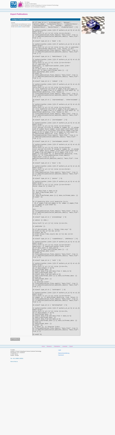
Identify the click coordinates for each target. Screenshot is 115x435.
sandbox (19, 26)
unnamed (64, 416)
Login (59, 419)
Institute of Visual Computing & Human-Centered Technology (41, 5)
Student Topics (56, 10)
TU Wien (27, 2)
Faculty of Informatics (31, 3)
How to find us (14, 431)
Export (71, 416)
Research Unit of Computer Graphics (35, 6)
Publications (79, 10)
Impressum (61, 424)
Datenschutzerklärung (63, 422)
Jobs (88, 10)
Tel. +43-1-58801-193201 (16, 428)
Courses (45, 10)
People (35, 10)
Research (67, 10)
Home (26, 10)
